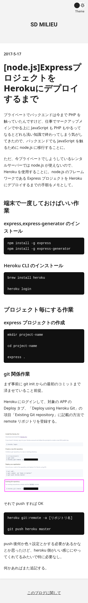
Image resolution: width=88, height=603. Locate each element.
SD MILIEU (44, 24)
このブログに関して (44, 592)
